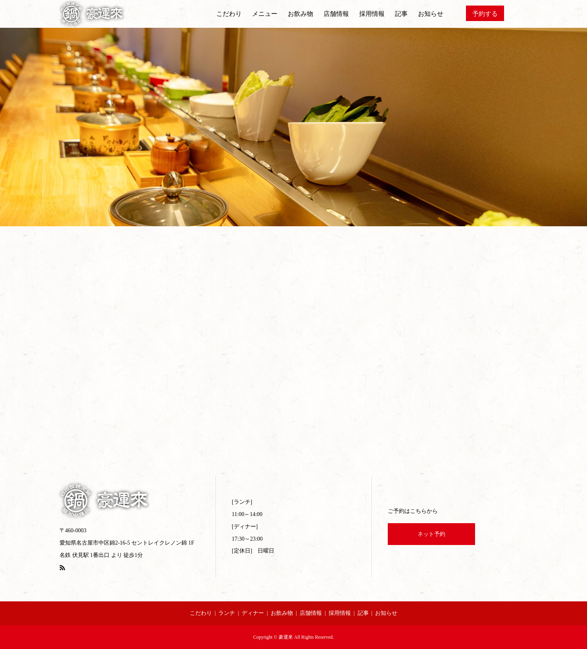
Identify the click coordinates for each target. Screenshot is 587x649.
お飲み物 (300, 13)
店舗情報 (336, 13)
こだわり (229, 13)
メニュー (264, 13)
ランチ (226, 613)
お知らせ (430, 13)
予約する (485, 13)
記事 (401, 13)
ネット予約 (431, 534)
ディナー (253, 613)
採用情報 (372, 13)
